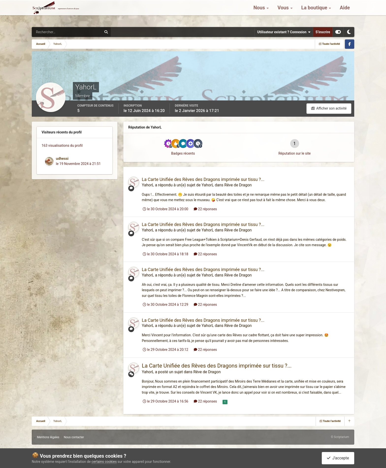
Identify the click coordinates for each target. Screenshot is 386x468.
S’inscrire (323, 32)
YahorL (148, 185)
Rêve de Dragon (238, 185)
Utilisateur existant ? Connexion (283, 32)
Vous (283, 12)
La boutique (315, 12)
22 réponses (205, 209)
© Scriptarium (340, 437)
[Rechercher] (53, 32)
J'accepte (338, 458)
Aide (345, 12)
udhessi (62, 158)
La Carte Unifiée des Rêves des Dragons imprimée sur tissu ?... (203, 179)
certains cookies (104, 462)
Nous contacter (74, 437)
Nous (259, 12)
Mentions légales (48, 437)
